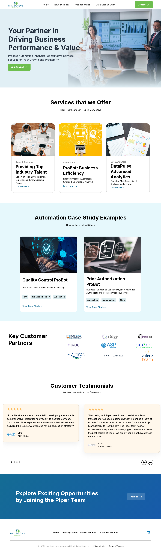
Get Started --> (19, 67)
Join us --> (136, 496)
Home (46, 4)
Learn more (22, 186)
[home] (15, 5)
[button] (144, 462)
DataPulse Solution (105, 4)
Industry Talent (61, 4)
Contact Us (144, 4)
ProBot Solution (83, 4)
